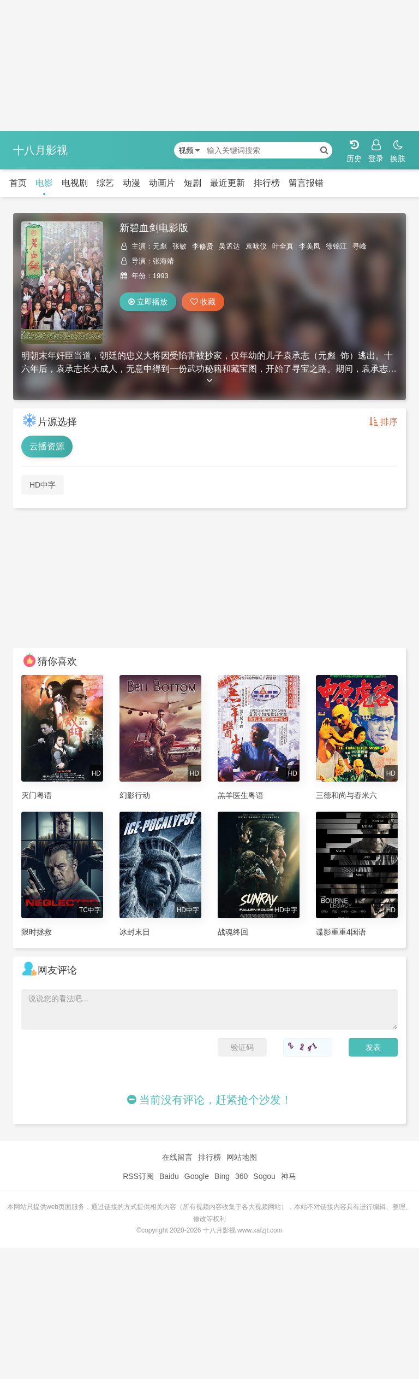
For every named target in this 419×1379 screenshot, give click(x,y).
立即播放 (147, 301)
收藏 (203, 301)
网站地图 (241, 1157)
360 (241, 1176)
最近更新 (227, 182)
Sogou (264, 1176)
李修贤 (202, 246)
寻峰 (359, 246)
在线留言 (177, 1157)
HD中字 (42, 484)
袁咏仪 (256, 246)
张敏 (179, 246)
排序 (383, 421)
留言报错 (306, 182)
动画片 (162, 182)
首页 (18, 182)
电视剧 (75, 182)
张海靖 (163, 261)
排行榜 (267, 182)
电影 (44, 182)
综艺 (105, 182)
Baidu (169, 1176)
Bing (222, 1176)
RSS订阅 (138, 1176)
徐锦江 (336, 246)
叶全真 (283, 246)
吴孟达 (229, 246)
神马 (288, 1176)
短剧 (192, 182)
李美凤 (309, 246)
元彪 (160, 246)
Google (196, 1176)
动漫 (131, 182)
